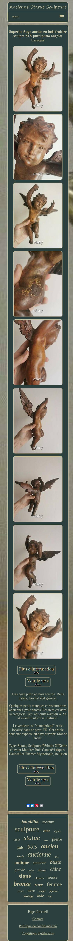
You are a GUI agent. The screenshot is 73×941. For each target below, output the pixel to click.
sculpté (42, 891)
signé (25, 876)
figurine (53, 891)
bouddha (30, 821)
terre (31, 890)
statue (32, 838)
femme (54, 884)
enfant (31, 870)
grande (20, 870)
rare (38, 884)
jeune (21, 891)
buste (55, 862)
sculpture (27, 829)
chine (55, 869)
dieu (50, 896)
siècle (20, 856)
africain (52, 877)
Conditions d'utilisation (38, 933)
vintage (28, 896)
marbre (48, 822)
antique (22, 862)
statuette (39, 863)
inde (40, 896)
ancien (49, 846)
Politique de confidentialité (38, 926)
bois (32, 846)
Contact (37, 919)
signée (57, 831)
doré (46, 840)
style (17, 840)
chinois (39, 878)
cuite (46, 831)
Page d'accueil (38, 912)
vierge (42, 870)
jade (21, 848)
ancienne (39, 854)
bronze (22, 883)
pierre (57, 839)
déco (56, 857)
